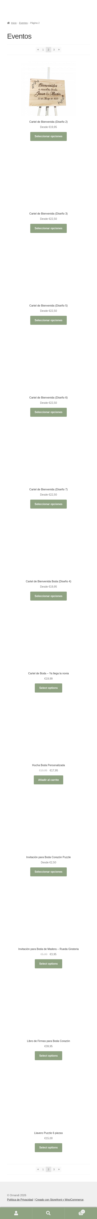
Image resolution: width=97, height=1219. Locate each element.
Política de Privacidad (20, 1199)
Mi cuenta (16, 1213)
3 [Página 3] (54, 49)
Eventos (23, 23)
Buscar (48, 1213)
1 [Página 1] (43, 49)
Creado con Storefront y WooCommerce (59, 1199)
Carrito (75, 1211)
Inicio (14, 23)
